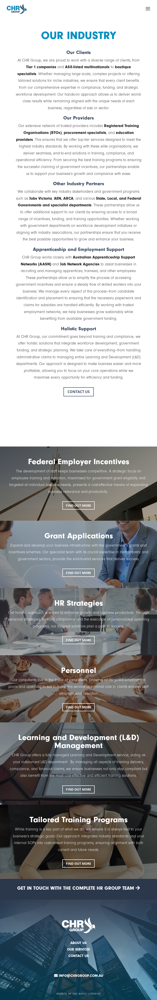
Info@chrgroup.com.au (81, 976)
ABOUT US (78, 943)
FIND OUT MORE (78, 505)
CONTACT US (78, 391)
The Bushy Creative (87, 993)
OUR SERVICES (78, 949)
